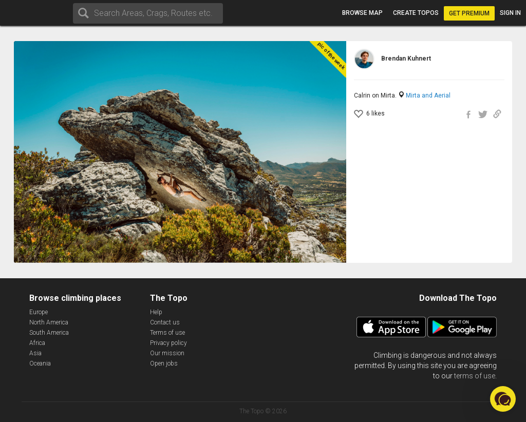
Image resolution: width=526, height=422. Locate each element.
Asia (35, 353)
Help (156, 312)
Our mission (167, 353)
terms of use (474, 376)
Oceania (40, 363)
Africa (37, 343)
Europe (38, 312)
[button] (503, 399)
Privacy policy (168, 343)
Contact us (165, 322)
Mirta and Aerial (428, 95)
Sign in (510, 12)
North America (48, 322)
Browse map (362, 12)
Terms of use (167, 332)
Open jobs (164, 363)
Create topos (416, 12)
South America (49, 332)
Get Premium (469, 13)
